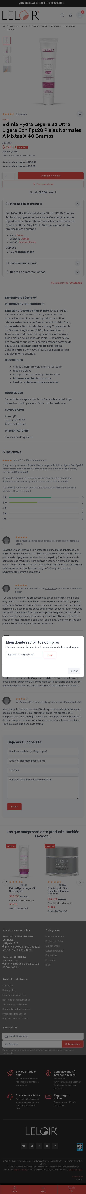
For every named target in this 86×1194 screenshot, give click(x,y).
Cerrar (74, 671)
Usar (50, 655)
